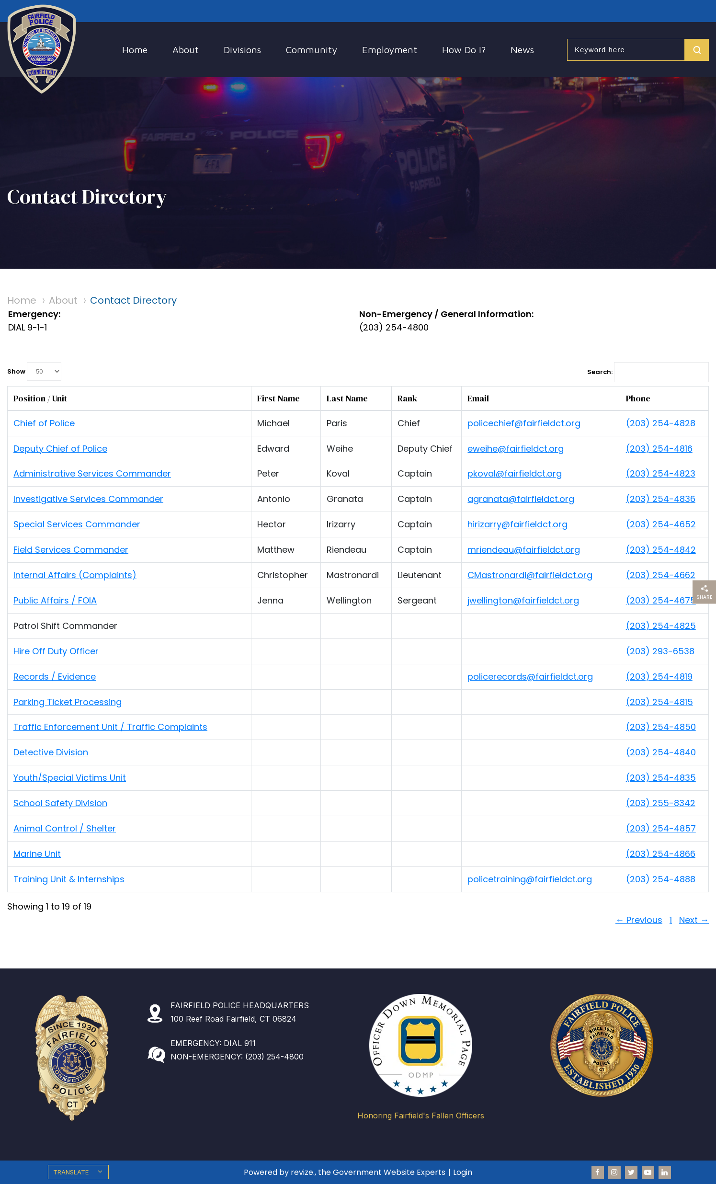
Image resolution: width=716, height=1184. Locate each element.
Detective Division (50, 752)
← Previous (638, 920)
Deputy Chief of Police (60, 449)
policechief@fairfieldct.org (523, 423)
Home (135, 49)
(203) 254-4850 (661, 727)
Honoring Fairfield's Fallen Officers (420, 1115)
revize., (303, 1172)
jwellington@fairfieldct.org (523, 600)
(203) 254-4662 (660, 575)
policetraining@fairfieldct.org (529, 879)
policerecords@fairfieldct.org (530, 677)
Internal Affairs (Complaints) (74, 575)
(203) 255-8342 (660, 803)
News (522, 49)
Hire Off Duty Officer (56, 651)
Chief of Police (44, 423)
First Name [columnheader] (278, 398)
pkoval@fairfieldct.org (514, 473)
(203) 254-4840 (661, 752)
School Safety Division (60, 803)
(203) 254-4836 (660, 499)
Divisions (242, 49)
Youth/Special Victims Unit (69, 778)
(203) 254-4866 (660, 854)
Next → (694, 920)
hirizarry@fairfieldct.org (517, 524)
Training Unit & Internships (69, 879)
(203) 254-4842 (661, 550)
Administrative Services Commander (92, 473)
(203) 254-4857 (661, 828)
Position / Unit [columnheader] (40, 398)
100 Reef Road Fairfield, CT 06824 (233, 1019)
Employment (389, 49)
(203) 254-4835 (661, 778)
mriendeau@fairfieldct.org (523, 550)
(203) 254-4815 (659, 702)
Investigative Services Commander (88, 499)
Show (34, 371)
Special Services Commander (76, 524)
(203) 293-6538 (660, 651)
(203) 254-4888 (660, 879)
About (185, 49)
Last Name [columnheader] (347, 398)
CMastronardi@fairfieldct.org (529, 575)
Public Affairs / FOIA (55, 600)
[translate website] (78, 1172)
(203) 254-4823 (660, 473)
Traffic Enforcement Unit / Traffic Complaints (110, 727)
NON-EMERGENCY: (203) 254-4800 (237, 1056)
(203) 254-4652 (661, 524)
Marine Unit (37, 854)
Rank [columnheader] (407, 398)
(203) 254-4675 (661, 600)
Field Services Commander (70, 550)
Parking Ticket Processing (67, 702)
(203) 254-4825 (661, 626)
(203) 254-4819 (659, 677)
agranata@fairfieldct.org (520, 499)
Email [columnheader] (478, 398)
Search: (648, 372)
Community (311, 49)
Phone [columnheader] (638, 398)
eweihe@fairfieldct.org (515, 449)
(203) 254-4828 (660, 423)
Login (462, 1172)
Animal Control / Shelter (64, 828)
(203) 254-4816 (659, 449)
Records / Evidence (54, 677)
